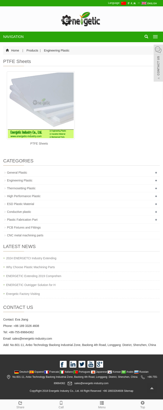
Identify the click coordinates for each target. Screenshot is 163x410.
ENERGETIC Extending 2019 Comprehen (33, 276)
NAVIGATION (13, 37)
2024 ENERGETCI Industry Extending (31, 258)
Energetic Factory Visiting (23, 294)
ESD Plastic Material (20, 204)
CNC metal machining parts (25, 235)
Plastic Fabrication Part (22, 219)
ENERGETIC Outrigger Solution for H (31, 285)
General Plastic (17, 172)
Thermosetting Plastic (21, 188)
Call (61, 404)
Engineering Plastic (56, 50)
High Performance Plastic (24, 196)
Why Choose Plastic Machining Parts (30, 267)
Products (32, 50)
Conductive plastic (19, 211)
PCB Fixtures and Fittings (24, 227)
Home (15, 50)
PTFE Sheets (39, 143)
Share (20, 404)
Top (142, 404)
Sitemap (128, 390)
